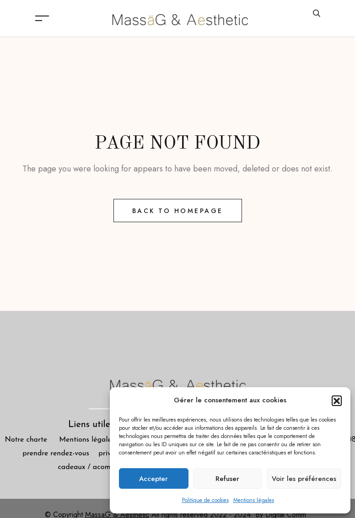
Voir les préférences (304, 479)
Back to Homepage (177, 210)
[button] (336, 400)
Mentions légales (253, 500)
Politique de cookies (205, 500)
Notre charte (26, 439)
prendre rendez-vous (60, 453)
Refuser (227, 479)
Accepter (153, 479)
